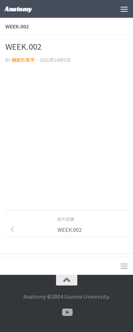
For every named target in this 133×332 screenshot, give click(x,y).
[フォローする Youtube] (67, 312)
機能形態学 (23, 59)
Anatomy (18, 9)
